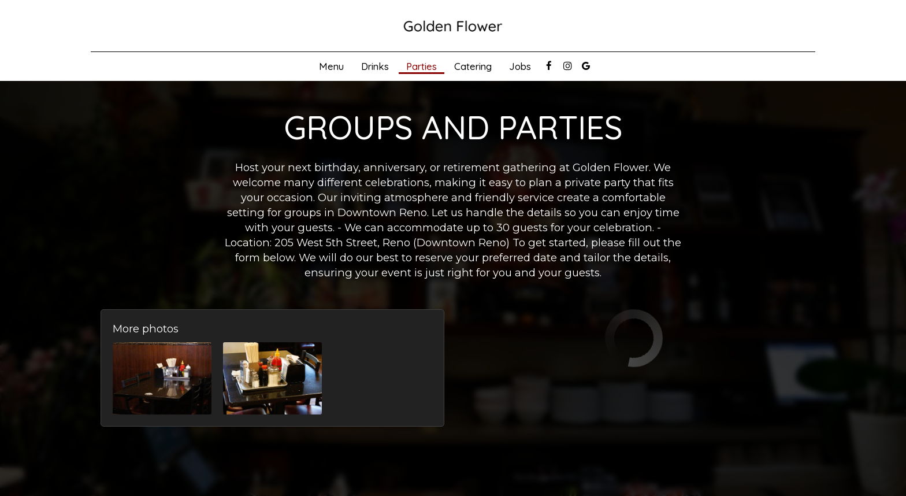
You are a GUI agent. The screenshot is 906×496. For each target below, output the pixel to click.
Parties (421, 66)
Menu (331, 66)
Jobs (520, 66)
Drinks (375, 66)
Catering (473, 66)
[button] (162, 378)
